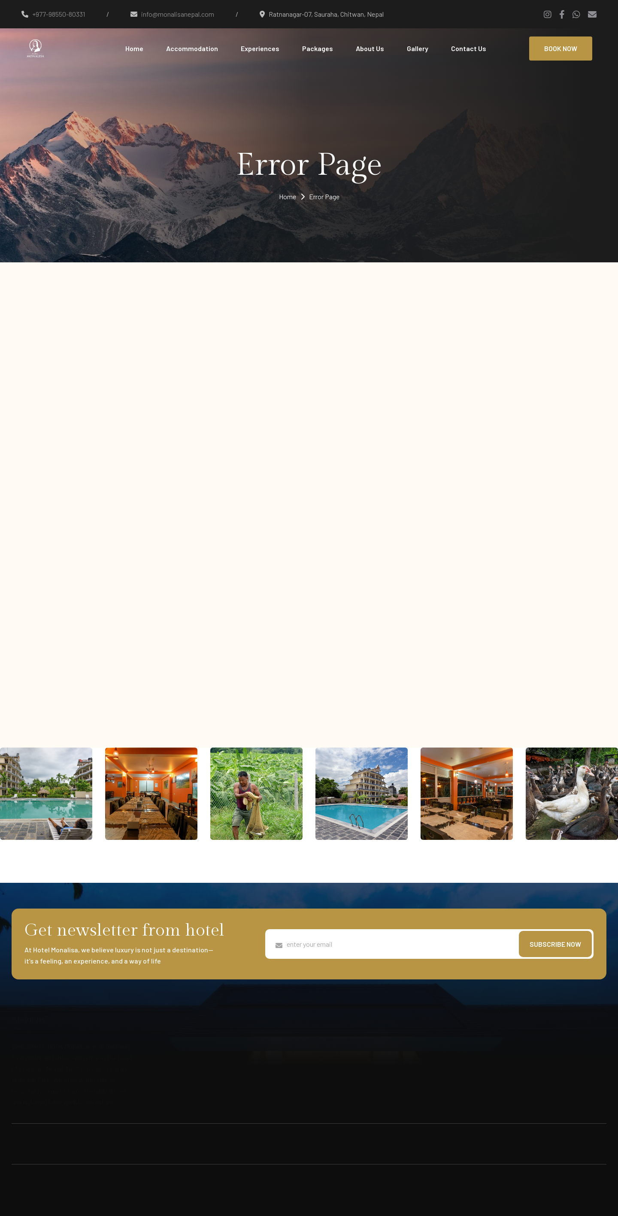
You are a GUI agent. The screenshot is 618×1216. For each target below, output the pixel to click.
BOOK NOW (560, 48)
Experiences (260, 48)
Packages (317, 48)
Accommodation (192, 48)
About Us (370, 48)
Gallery (417, 48)
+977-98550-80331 (58, 14)
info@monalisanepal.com (177, 14)
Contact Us (468, 48)
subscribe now (555, 944)
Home (134, 48)
